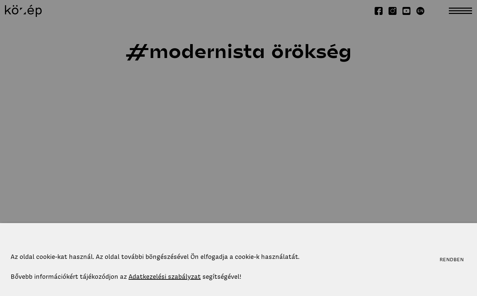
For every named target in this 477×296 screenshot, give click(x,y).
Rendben (452, 259)
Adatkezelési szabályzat (165, 276)
